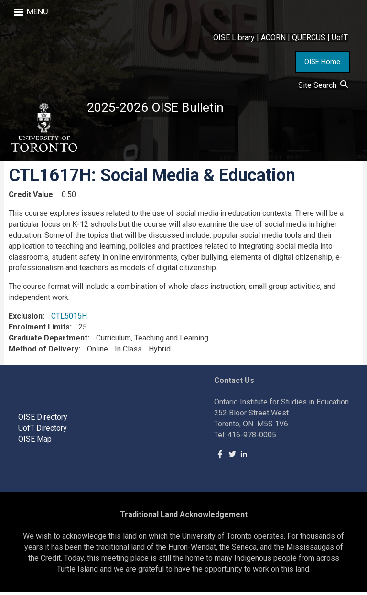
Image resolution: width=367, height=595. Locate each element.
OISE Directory (42, 420)
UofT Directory (42, 431)
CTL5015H (69, 318)
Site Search (323, 85)
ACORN (273, 37)
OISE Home (322, 61)
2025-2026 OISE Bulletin (159, 108)
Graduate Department (48, 340)
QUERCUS (308, 37)
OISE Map (35, 441)
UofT (340, 37)
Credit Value (31, 197)
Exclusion (26, 318)
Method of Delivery (43, 351)
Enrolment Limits (39, 329)
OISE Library (234, 37)
